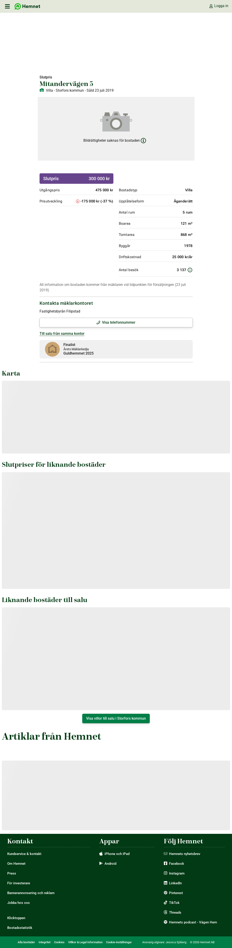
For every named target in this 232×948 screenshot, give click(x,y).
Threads (175, 912)
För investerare (18, 883)
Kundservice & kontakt (24, 854)
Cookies (59, 942)
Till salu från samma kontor (62, 333)
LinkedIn (175, 883)
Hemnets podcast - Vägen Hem (193, 922)
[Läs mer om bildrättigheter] (143, 140)
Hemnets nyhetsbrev (184, 854)
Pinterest (176, 893)
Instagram (177, 873)
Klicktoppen (16, 918)
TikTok (174, 903)
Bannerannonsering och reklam (31, 893)
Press (11, 873)
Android (110, 864)
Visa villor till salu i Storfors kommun (116, 718)
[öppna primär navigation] (7, 6)
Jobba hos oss (18, 903)
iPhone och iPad (117, 854)
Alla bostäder (26, 942)
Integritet (44, 942)
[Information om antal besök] (190, 270)
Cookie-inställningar (119, 942)
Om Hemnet (16, 864)
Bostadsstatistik (19, 928)
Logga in (218, 6)
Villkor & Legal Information (85, 942)
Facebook (176, 864)
